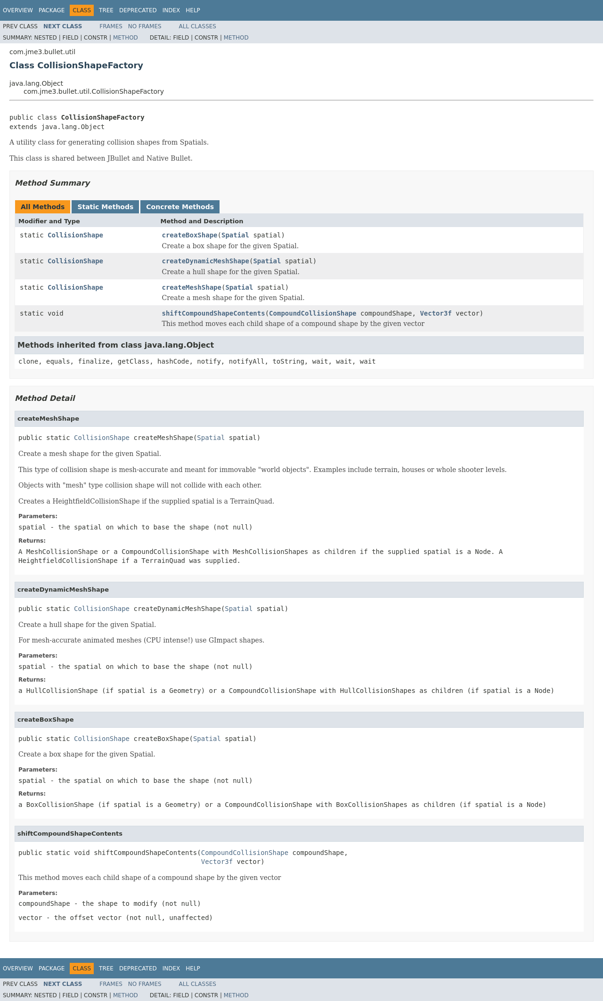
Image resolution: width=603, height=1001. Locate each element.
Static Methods (105, 207)
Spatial (235, 235)
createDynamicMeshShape (205, 261)
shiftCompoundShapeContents (213, 313)
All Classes (197, 26)
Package (52, 10)
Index (171, 10)
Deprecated (138, 10)
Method (125, 37)
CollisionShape (75, 235)
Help (193, 10)
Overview (18, 10)
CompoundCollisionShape (312, 313)
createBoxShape (190, 235)
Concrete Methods (180, 207)
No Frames (145, 26)
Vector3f (435, 313)
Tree (106, 10)
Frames (110, 26)
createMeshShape (191, 287)
